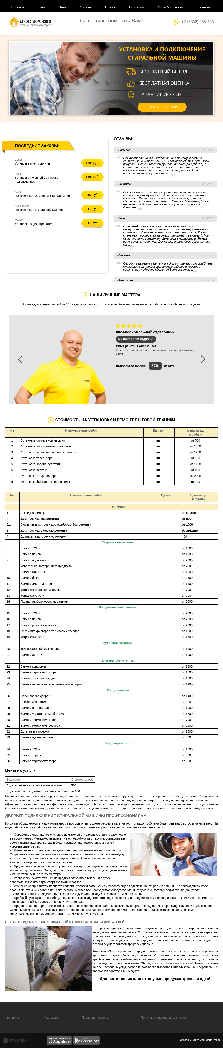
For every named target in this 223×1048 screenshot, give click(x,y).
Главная (17, 7)
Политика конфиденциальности (163, 1017)
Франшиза (12, 1017)
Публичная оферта (95, 1017)
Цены (62, 7)
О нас (41, 7)
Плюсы (111, 7)
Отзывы (86, 7)
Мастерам (51, 1017)
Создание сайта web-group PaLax (200, 1039)
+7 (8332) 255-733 (197, 22)
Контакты (203, 7)
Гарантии (136, 7)
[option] (111, 359)
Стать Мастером (169, 7)
